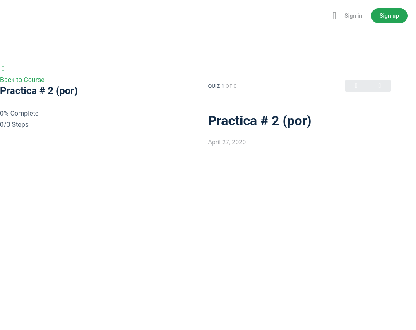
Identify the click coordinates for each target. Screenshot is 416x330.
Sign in (353, 15)
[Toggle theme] (322, 15)
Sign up (389, 15)
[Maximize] (332, 16)
